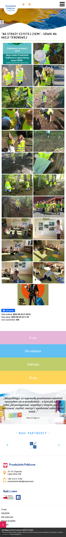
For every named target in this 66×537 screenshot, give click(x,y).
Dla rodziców (7, 517)
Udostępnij (8, 310)
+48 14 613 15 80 (23, 4)
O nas (4, 509)
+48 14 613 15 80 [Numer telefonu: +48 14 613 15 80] (15, 479)
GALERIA (5, 513)
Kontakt (4, 524)
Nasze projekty (8, 521)
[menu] (62, 4)
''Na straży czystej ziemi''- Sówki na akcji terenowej (29, 35)
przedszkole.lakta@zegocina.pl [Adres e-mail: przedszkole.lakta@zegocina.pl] (20, 481)
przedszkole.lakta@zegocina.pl (29, 4)
